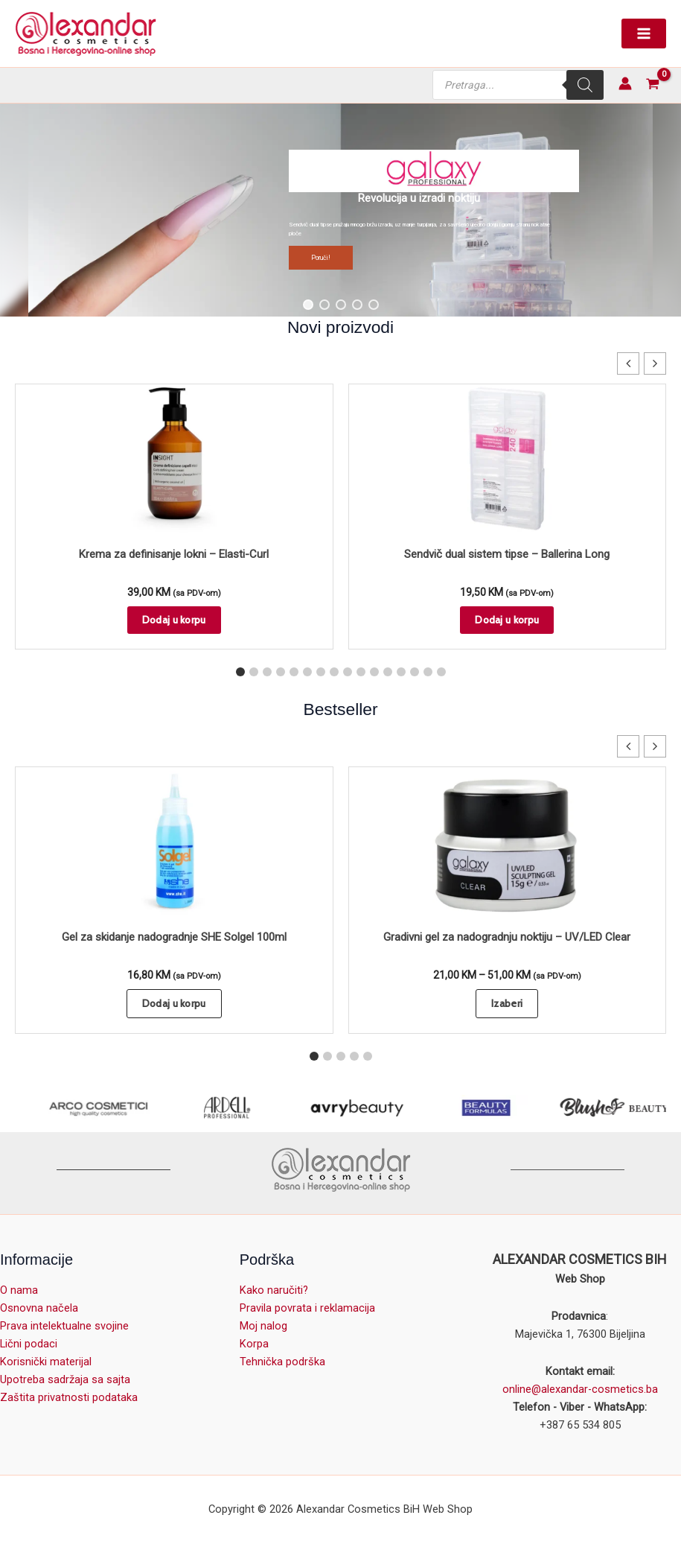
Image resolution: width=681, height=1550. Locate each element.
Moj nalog (263, 1326)
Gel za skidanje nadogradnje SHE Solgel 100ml (174, 937)
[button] (340, 210)
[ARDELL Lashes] (268, 1107)
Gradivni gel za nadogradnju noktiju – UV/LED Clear (506, 937)
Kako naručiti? (274, 1290)
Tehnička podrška (282, 1361)
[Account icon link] (625, 83)
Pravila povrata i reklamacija (307, 1308)
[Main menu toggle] (643, 33)
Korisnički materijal (46, 1361)
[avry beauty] (397, 1107)
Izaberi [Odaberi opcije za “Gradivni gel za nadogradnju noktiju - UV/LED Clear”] (506, 1003)
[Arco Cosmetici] (138, 1107)
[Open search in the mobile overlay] (518, 85)
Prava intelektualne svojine (64, 1326)
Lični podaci (28, 1343)
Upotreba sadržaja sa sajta (65, 1379)
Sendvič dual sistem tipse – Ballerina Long (507, 554)
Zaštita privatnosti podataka (69, 1397)
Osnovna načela (39, 1308)
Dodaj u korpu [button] (174, 619)
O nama (19, 1290)
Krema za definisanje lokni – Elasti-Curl (174, 554)
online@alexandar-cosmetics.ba (580, 1389)
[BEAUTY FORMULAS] (527, 1107)
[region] (340, 210)
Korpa (254, 1343)
